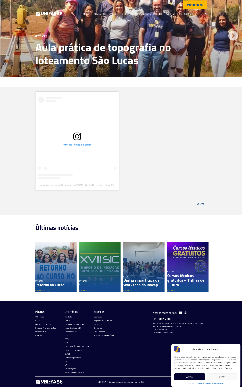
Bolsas (138, 14)
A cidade (68, 316)
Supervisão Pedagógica (74, 372)
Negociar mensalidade (103, 320)
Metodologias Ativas (73, 357)
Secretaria (98, 316)
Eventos (39, 280)
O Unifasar (39, 316)
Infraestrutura (154, 14)
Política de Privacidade (214, 383)
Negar (222, 377)
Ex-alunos (98, 328)
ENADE (67, 354)
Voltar (202, 203)
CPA (66, 342)
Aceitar (189, 377)
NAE (66, 361)
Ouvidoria (98, 324)
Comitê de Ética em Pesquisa (77, 346)
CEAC (67, 335)
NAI (66, 365)
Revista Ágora (70, 368)
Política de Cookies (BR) (104, 335)
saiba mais (42, 290)
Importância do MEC (73, 328)
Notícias (171, 14)
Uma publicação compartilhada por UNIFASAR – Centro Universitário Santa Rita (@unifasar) (82, 185)
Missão (67, 320)
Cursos (38, 320)
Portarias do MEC (72, 331)
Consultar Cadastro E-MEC (75, 324)
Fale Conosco (186, 14)
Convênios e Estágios (73, 350)
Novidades (41, 36)
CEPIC (67, 339)
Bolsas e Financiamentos (45, 328)
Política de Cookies (196, 383)
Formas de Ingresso (120, 14)
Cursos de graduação (94, 14)
